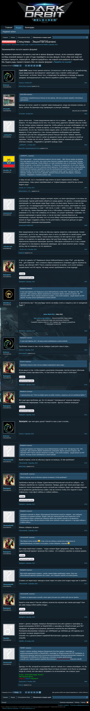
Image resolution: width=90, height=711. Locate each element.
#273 (85, 463)
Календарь (29, 27)
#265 (85, 225)
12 (34, 65)
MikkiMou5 (7, 303)
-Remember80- (23, 353)
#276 (85, 563)
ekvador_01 (7, 170)
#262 (85, 113)
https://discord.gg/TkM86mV (42, 318)
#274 (85, 504)
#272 (85, 433)
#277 (85, 583)
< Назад (16, 65)
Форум (18, 28)
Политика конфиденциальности (79, 705)
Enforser (6, 85)
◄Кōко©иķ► (22, 86)
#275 (85, 530)
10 (28, 65)
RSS (87, 702)
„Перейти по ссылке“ (62, 62)
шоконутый (7, 213)
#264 (85, 187)
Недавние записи (9, 32)
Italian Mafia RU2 (49, 314)
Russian (4, 702)
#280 (85, 681)
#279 (85, 641)
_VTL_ (29, 191)
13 (37, 65)
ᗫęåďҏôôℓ (21, 253)
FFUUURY (6, 109)
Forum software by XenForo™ (49, 707)
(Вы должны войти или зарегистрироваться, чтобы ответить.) (70, 692)
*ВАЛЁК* (6, 638)
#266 (85, 249)
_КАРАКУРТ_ (8, 135)
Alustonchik (7, 662)
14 (39, 65)
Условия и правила (63, 705)
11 (31, 65)
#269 (85, 350)
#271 (85, 414)
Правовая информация (66, 702)
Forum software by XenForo (17, 707)
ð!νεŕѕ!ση (37, 148)
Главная (8, 27)
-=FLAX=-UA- (7, 246)
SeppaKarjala (29, 148)
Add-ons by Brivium (18, 708)
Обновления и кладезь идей (20, 44)
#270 (85, 384)
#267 (85, 281)
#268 (85, 331)
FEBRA (46, 44)
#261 (85, 82)
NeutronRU (22, 148)
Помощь (77, 702)
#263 (85, 145)
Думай (29, 86)
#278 (85, 617)
